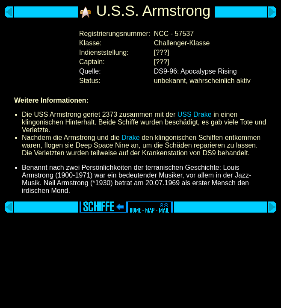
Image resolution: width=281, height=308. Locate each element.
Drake (130, 137)
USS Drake (194, 114)
